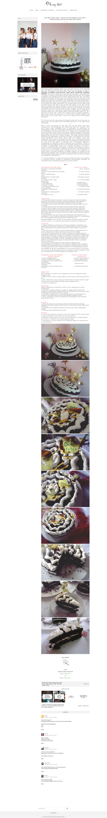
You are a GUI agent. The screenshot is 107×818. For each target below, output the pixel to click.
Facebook (66, 673)
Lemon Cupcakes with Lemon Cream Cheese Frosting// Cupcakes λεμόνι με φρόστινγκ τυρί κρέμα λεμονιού (52, 706)
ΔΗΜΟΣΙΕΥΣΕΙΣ (73, 10)
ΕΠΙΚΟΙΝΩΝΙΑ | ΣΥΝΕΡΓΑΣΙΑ (47, 10)
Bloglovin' (66, 678)
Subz (46, 715)
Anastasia (47, 763)
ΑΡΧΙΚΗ (31, 10)
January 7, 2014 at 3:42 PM (51, 735)
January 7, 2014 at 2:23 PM (51, 717)
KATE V (46, 775)
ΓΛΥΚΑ (47, 685)
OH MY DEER (44, 816)
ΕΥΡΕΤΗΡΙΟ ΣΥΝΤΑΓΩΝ (62, 10)
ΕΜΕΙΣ (36, 10)
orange (51, 683)
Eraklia (47, 747)
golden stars (55, 682)
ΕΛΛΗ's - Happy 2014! (83, 705)
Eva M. (46, 733)
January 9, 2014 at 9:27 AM (51, 749)
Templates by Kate (60, 816)
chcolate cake (47, 682)
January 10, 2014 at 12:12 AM (51, 764)
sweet (55, 683)
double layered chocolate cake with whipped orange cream (65, 93)
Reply (42, 729)
